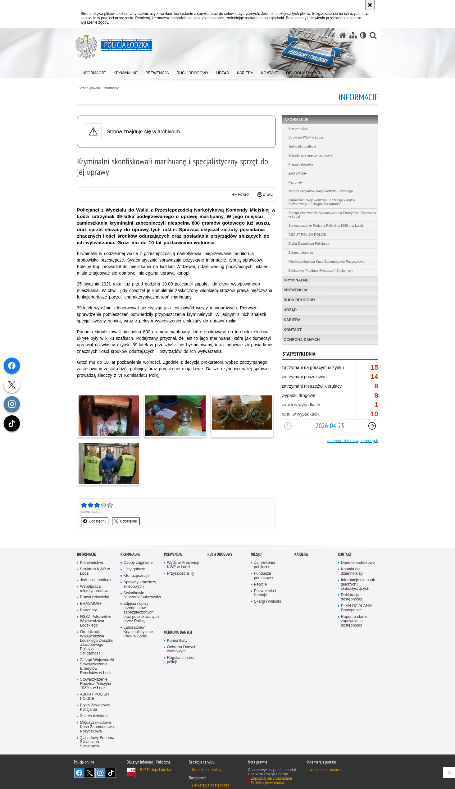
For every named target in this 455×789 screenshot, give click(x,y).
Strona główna (89, 88)
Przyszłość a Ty (180, 574)
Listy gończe (134, 569)
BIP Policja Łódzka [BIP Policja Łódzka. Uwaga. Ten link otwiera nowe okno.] (155, 770)
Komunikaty (177, 641)
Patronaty (296, 182)
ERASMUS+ (298, 173)
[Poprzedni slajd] (288, 426)
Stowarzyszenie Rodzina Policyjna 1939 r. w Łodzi (326, 225)
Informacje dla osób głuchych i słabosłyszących (358, 584)
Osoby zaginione (138, 563)
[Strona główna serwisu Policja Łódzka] (342, 35)
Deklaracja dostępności (351, 597)
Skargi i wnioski (267, 602)
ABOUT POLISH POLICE (307, 234)
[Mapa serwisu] (353, 35)
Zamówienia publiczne (264, 565)
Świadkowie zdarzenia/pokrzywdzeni (142, 595)
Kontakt (293, 330)
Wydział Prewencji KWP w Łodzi (183, 565)
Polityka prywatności (268, 783)
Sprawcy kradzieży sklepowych (140, 584)
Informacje (111, 88)
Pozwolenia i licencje (265, 593)
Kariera (292, 320)
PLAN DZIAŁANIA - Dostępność (358, 608)
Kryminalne (296, 280)
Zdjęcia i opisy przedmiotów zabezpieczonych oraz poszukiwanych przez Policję (141, 612)
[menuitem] (94, 71)
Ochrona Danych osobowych (182, 649)
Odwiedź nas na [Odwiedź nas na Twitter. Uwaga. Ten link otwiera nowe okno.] (90, 773)
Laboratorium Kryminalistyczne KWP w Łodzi (138, 632)
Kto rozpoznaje (137, 576)
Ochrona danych (302, 340)
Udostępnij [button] (95, 521)
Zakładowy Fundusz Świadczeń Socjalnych (321, 270)
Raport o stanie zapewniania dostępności (354, 621)
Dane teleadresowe (358, 563)
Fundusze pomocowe (263, 576)
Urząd (290, 310)
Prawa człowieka (301, 164)
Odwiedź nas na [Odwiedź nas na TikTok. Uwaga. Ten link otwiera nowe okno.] (111, 773)
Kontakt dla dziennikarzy (352, 571)
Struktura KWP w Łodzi (306, 137)
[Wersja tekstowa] (363, 35)
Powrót (240, 194)
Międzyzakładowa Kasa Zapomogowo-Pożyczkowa (327, 261)
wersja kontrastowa (326, 770)
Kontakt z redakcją (207, 770)
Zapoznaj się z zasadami (271, 778)
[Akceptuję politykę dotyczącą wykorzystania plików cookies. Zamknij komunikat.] (370, 5)
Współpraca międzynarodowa (311, 155)
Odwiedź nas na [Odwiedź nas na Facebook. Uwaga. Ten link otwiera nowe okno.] (79, 773)
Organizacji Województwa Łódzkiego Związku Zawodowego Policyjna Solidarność (322, 202)
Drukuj (265, 194)
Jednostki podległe (302, 146)
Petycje (260, 584)
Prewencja (295, 290)
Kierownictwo (298, 128)
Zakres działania (301, 252)
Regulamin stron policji (181, 660)
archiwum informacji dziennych (352, 441)
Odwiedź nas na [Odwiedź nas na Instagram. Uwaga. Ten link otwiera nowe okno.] (100, 773)
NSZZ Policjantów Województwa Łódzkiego (321, 191)
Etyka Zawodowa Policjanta (309, 243)
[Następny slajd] (372, 426)
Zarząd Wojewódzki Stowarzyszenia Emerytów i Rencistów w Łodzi (332, 214)
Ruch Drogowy (300, 300)
